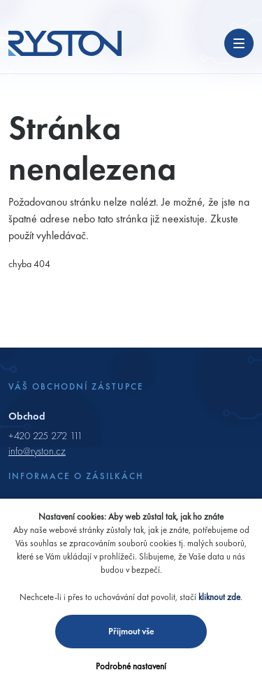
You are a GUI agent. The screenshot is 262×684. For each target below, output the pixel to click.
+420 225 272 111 (45, 436)
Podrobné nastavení (131, 666)
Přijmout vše (131, 631)
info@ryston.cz (37, 451)
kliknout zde (219, 597)
